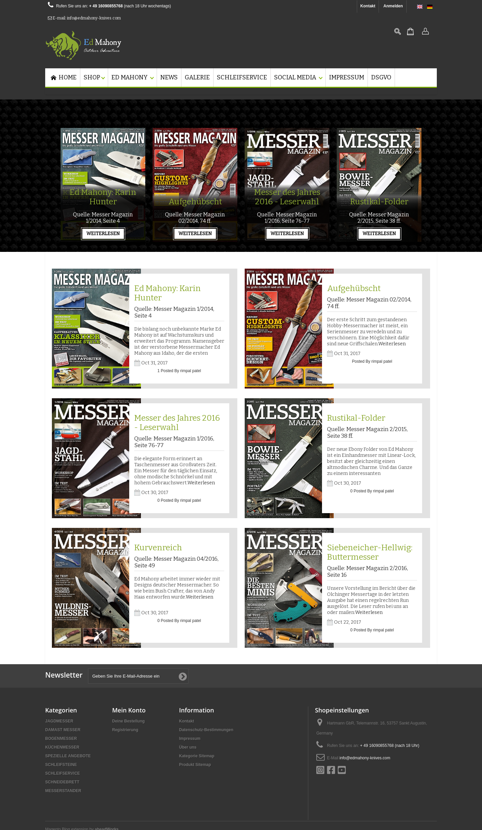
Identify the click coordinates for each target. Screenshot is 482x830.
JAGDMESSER (59, 721)
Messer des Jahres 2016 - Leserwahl (287, 197)
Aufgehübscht (195, 201)
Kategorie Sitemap (196, 756)
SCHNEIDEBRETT (62, 782)
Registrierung (125, 730)
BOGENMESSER (61, 738)
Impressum (189, 738)
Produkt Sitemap (195, 764)
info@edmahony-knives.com (364, 758)
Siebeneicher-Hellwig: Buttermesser (369, 552)
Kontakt (368, 6)
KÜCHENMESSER (62, 747)
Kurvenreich (158, 547)
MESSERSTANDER (63, 790)
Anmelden (393, 6)
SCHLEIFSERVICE (62, 773)
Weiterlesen (392, 344)
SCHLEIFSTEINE (61, 764)
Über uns (187, 747)
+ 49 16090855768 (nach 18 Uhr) (389, 745)
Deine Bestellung (128, 721)
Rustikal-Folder (379, 201)
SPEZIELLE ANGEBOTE (68, 756)
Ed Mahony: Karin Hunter (103, 197)
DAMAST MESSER (62, 730)
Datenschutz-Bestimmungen (206, 730)
